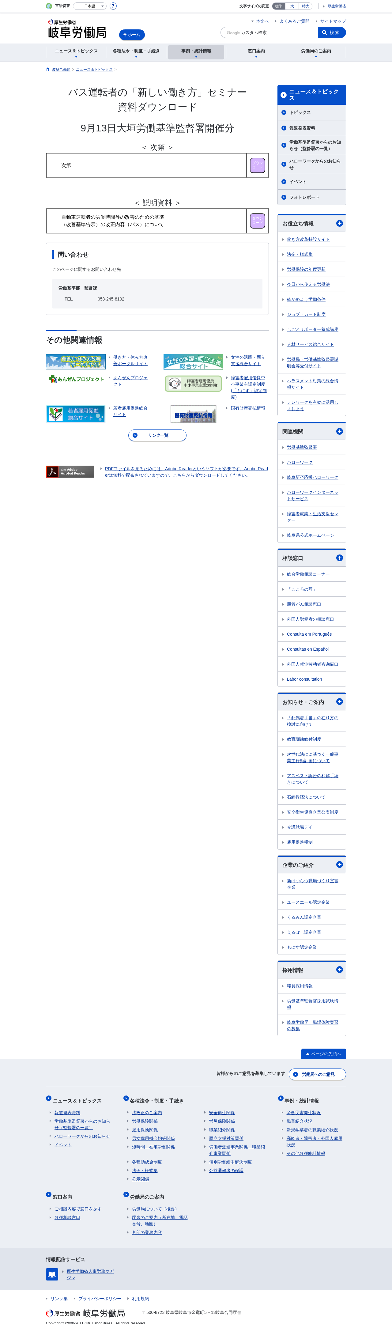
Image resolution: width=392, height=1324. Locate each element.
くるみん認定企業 (304, 919)
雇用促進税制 (300, 843)
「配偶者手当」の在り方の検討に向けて (312, 722)
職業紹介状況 (299, 1117)
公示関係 (140, 1175)
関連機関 (312, 432)
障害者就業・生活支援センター (312, 518)
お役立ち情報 (312, 223)
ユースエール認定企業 (308, 904)
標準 (278, 6)
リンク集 (59, 1291)
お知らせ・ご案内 (312, 702)
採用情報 (312, 971)
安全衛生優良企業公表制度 (312, 813)
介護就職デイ (300, 828)
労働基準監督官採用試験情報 (312, 1006)
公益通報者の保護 (226, 1167)
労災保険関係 (222, 1117)
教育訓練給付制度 (304, 740)
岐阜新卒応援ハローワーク (312, 478)
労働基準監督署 (302, 448)
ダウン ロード (257, 165)
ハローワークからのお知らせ (315, 164)
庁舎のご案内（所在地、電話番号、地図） (160, 1213)
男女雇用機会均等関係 (153, 1135)
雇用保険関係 (145, 1126)
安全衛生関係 (222, 1109)
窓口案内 (64, 1191)
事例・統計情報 (304, 1099)
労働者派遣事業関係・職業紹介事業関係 (237, 1146)
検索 (335, 32)
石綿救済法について (306, 798)
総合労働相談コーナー (308, 575)
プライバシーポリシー (99, 1291)
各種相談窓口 (67, 1210)
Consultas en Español (308, 650)
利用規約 (140, 1291)
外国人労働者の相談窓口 (310, 620)
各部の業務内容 (147, 1225)
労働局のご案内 (149, 1191)
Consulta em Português (309, 635)
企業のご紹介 (312, 866)
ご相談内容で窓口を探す (78, 1201)
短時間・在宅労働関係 (153, 1143)
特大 (305, 6)
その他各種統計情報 (306, 1150)
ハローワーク (300, 463)
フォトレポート (304, 197)
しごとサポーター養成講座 (312, 329)
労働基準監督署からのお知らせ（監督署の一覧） (315, 145)
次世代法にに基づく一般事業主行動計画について (312, 759)
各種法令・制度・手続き (159, 1099)
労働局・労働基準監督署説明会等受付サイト (312, 363)
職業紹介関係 (222, 1126)
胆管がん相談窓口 (304, 605)
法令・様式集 (300, 254)
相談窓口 (312, 558)
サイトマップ (333, 21)
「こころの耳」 (302, 590)
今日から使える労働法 (308, 284)
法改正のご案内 (147, 1109)
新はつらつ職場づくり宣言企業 (312, 885)
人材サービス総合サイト (310, 344)
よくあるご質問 (295, 21)
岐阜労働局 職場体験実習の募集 (312, 1027)
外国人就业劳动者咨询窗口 (312, 665)
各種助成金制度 (147, 1158)
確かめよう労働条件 (306, 299)
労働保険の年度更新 (306, 269)
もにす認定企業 (302, 949)
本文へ (262, 21)
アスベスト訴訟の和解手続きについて (312, 780)
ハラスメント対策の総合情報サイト (312, 384)
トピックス (300, 112)
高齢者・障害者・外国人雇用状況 (314, 1138)
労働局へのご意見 (318, 1074)
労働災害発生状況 (304, 1109)
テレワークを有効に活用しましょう (312, 405)
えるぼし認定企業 (304, 934)
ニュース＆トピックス (314, 95)
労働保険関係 (145, 1117)
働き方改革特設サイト (308, 239)
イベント (298, 181)
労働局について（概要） (155, 1201)
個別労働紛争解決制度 (230, 1158)
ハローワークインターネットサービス (312, 496)
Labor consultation (304, 680)
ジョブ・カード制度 (306, 314)
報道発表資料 (302, 128)
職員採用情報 (300, 987)
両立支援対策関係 (226, 1135)
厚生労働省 (337, 6)
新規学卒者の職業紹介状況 (312, 1126)
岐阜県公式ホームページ (310, 536)
